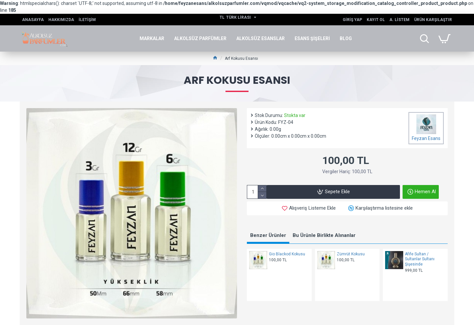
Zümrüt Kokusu (351, 254)
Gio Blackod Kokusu (287, 254)
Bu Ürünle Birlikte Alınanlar (324, 235)
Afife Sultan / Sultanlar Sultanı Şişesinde (419, 259)
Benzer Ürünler (268, 235)
